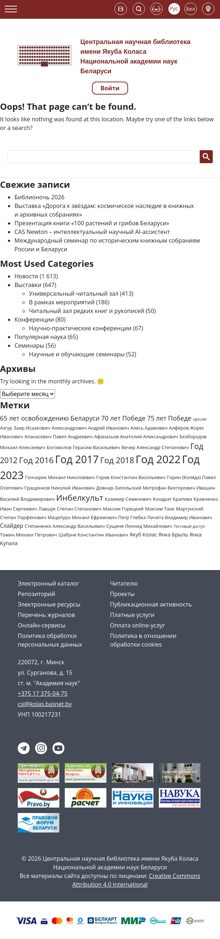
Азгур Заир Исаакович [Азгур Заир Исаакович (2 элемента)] (25, 428)
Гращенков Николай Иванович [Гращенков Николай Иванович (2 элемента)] (59, 487)
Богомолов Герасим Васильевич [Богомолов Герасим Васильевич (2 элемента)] (83, 447)
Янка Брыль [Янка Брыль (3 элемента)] (173, 534)
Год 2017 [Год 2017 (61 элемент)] (76, 459)
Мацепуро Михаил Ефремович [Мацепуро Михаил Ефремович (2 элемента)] (82, 517)
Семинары (29, 345)
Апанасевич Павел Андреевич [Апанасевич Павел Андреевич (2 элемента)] (58, 436)
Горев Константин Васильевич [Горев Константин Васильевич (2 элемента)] (131, 477)
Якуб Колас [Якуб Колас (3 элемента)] (143, 534)
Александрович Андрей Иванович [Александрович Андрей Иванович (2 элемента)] (90, 428)
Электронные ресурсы (49, 604)
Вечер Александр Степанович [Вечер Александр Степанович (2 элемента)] (155, 447)
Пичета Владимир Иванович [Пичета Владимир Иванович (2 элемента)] (179, 517)
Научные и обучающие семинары (77, 354)
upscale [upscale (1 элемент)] (200, 419)
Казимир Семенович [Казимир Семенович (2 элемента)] (128, 499)
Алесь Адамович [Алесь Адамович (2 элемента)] (149, 428)
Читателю (124, 583)
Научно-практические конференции (80, 328)
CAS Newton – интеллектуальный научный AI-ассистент (92, 232)
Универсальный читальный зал (73, 293)
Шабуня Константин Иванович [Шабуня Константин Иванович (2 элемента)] (93, 534)
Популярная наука (40, 337)
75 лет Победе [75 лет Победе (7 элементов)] (169, 418)
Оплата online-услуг (137, 625)
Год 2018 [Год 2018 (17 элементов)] (117, 460)
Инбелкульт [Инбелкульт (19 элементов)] (79, 497)
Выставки (27, 285)
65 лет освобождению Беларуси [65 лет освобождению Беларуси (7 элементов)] (50, 418)
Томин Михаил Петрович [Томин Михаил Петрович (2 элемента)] (28, 534)
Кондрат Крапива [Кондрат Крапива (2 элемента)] (172, 499)
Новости (26, 276)
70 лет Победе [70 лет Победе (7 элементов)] (123, 418)
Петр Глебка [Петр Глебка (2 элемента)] (132, 517)
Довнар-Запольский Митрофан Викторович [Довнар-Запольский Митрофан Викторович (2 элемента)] (145, 487)
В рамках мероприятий (61, 302)
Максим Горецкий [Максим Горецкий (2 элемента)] (123, 508)
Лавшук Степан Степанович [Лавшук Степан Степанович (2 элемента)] (69, 508)
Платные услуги (132, 615)
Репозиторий (36, 594)
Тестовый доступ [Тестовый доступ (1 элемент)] (189, 526)
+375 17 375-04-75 (43, 693)
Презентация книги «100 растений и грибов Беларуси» (91, 223)
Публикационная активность (151, 604)
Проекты (122, 594)
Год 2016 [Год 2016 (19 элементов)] (36, 460)
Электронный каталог (48, 583)
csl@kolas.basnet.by (45, 704)
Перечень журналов (46, 615)
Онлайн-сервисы (41, 625)
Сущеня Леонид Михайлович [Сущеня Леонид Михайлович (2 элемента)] (139, 526)
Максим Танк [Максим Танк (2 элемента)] (159, 508)
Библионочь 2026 (39, 197)
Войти (110, 88)
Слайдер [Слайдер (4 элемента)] (11, 526)
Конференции (34, 319)
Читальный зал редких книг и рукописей (86, 311)
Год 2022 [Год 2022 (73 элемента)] (158, 459)
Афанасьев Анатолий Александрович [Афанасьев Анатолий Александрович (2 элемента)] (136, 436)
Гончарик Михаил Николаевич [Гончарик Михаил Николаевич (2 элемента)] (59, 477)
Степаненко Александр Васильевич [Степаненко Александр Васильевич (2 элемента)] (65, 526)
